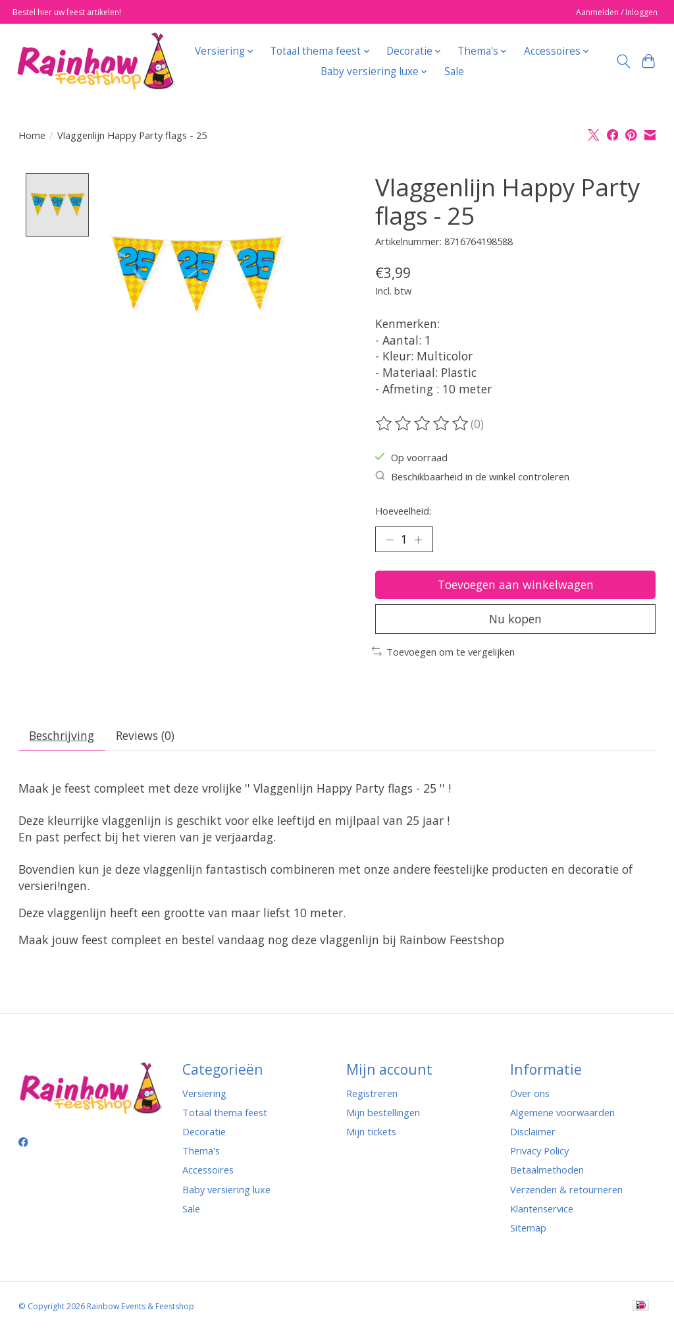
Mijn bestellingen (383, 1112)
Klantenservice (541, 1208)
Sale (454, 71)
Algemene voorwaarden (562, 1112)
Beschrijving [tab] (61, 735)
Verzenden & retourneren (566, 1189)
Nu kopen (515, 619)
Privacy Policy (539, 1150)
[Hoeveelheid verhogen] (418, 539)
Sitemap (528, 1227)
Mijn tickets (371, 1131)
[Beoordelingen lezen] (423, 423)
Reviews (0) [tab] (145, 735)
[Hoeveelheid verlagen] (389, 539)
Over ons (530, 1093)
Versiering (204, 1093)
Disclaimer (533, 1131)
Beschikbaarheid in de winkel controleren (472, 476)
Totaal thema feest (224, 1112)
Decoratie (204, 1131)
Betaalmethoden (547, 1169)
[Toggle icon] (623, 61)
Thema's (201, 1150)
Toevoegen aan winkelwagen (516, 584)
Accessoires (208, 1169)
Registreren (372, 1093)
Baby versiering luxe (226, 1189)
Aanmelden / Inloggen (617, 12)
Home (31, 135)
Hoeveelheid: (403, 510)
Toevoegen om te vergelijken (443, 651)
